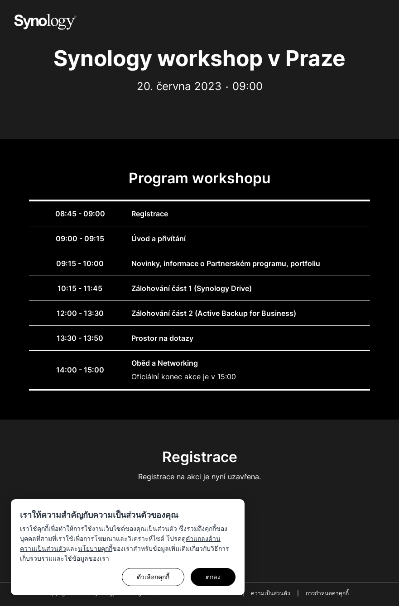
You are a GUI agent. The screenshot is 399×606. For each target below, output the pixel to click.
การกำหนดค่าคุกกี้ (327, 593)
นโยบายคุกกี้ (95, 548)
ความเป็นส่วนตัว (270, 593)
